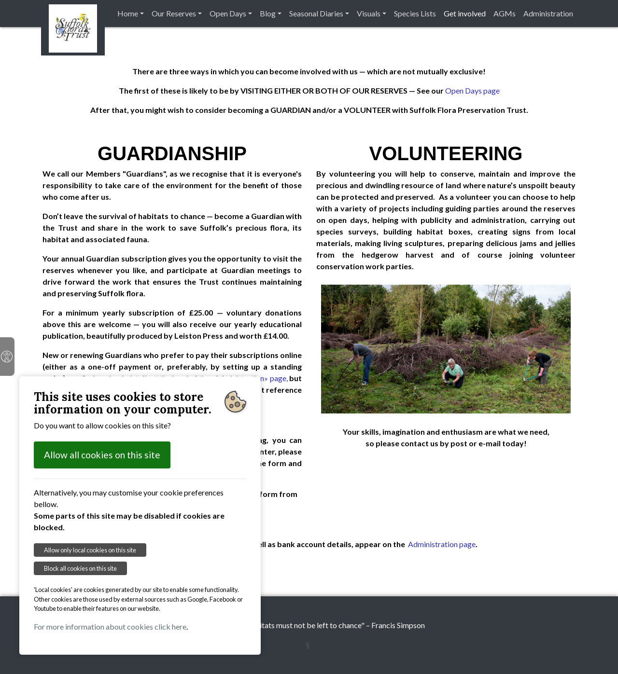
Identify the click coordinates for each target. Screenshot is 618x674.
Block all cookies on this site (80, 568)
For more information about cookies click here (110, 626)
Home (127, 13)
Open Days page (472, 90)
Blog (268, 13)
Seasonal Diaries (316, 13)
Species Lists (415, 13)
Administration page (442, 544)
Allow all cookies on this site (102, 454)
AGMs (504, 13)
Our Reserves (174, 13)
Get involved (465, 13)
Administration (548, 13)
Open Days (228, 13)
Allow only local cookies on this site (90, 550)
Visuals (368, 13)
